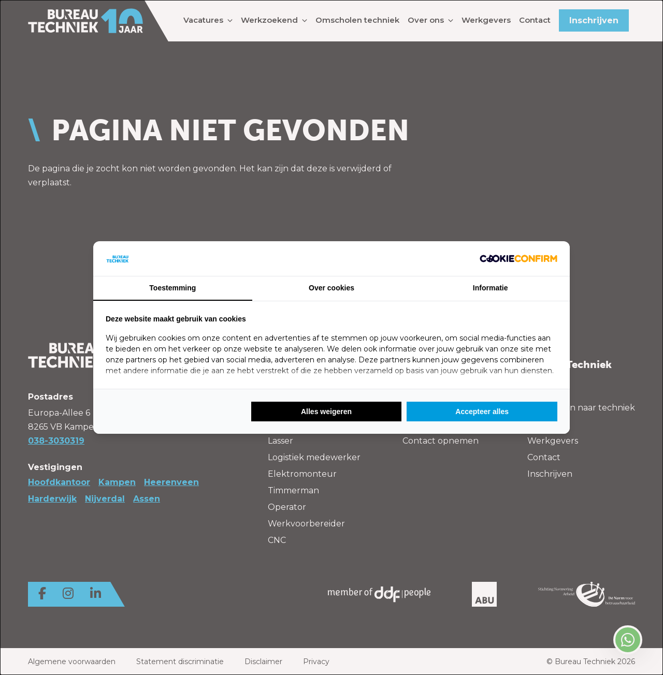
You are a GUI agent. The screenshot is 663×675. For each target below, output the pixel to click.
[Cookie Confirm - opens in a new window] (518, 258)
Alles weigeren (326, 411)
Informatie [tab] (490, 288)
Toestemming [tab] (172, 288)
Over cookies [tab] (331, 288)
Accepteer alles (482, 411)
